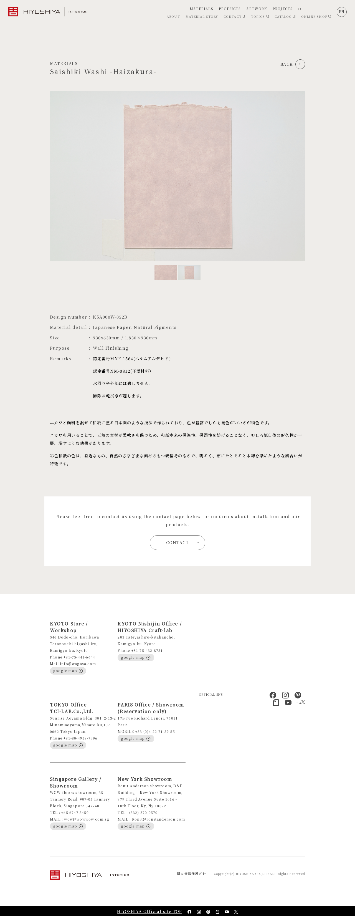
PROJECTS (283, 8)
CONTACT (234, 16)
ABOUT (173, 16)
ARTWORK (256, 8)
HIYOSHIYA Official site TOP (149, 911)
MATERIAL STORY (202, 16)
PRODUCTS (230, 8)
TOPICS (260, 16)
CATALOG (285, 16)
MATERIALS (201, 8)
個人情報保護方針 (191, 873)
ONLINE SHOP (316, 16)
